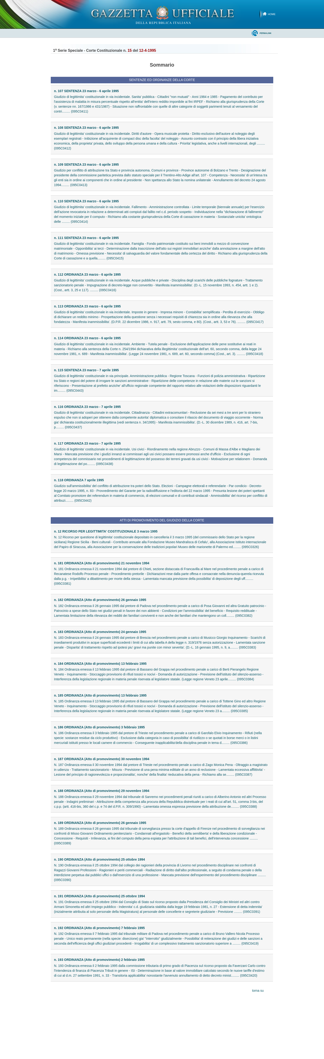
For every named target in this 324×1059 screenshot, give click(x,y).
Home (272, 14)
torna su (258, 990)
